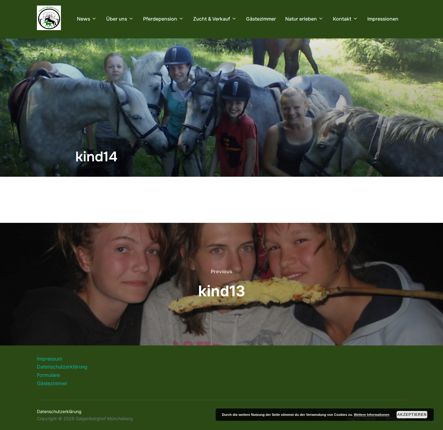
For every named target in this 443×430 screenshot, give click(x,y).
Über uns (120, 19)
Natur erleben (304, 19)
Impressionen (382, 19)
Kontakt (345, 19)
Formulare (48, 375)
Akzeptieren (412, 414)
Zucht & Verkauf (215, 19)
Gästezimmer (261, 19)
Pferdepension (163, 19)
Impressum (49, 359)
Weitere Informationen (371, 414)
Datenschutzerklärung (62, 367)
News (87, 19)
